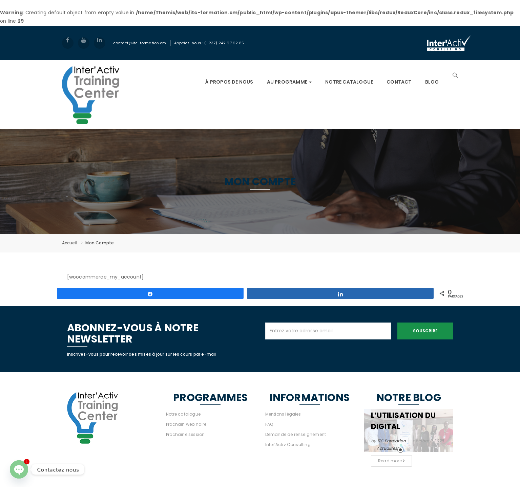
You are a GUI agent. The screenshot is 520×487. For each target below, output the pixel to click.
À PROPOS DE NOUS (229, 82)
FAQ (269, 424)
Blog (432, 82)
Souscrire (425, 331)
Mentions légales (283, 414)
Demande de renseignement (295, 434)
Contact (399, 82)
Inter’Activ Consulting (288, 444)
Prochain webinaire (186, 424)
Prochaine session (185, 434)
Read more (391, 461)
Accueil (69, 243)
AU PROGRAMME (289, 82)
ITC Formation (391, 441)
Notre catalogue (183, 414)
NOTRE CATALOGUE (349, 82)
